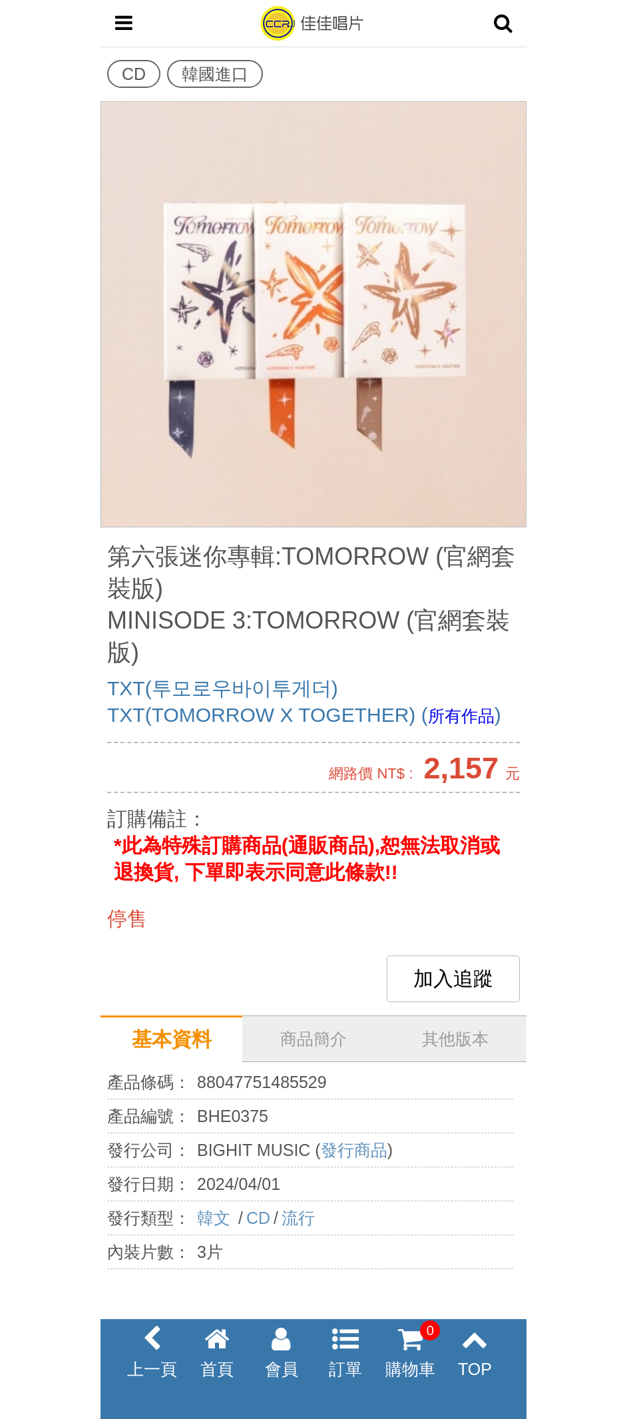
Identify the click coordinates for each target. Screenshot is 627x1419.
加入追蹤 (453, 979)
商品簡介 (313, 1038)
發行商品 (354, 1150)
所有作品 (461, 716)
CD (258, 1218)
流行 (298, 1218)
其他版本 (455, 1038)
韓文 (216, 1218)
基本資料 (172, 1039)
